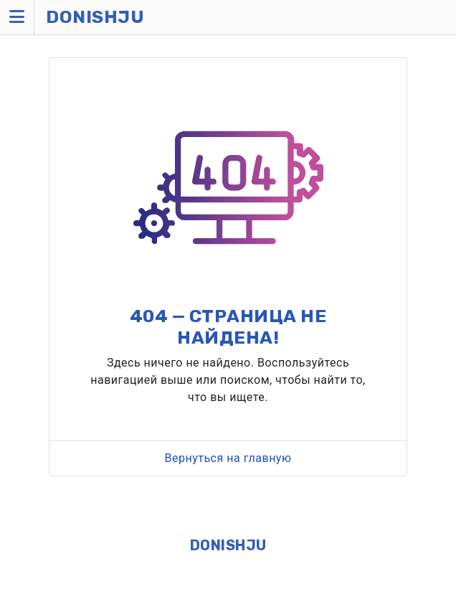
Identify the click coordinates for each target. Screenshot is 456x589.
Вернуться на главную (227, 458)
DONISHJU (228, 545)
